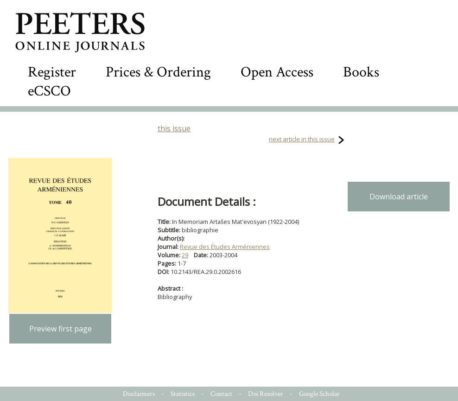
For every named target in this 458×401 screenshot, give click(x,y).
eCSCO (49, 91)
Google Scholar (319, 393)
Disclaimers (139, 393)
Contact (221, 393)
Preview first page (60, 329)
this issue (174, 128)
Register (52, 72)
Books (361, 72)
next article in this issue (302, 139)
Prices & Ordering (158, 72)
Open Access (277, 72)
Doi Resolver (265, 393)
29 (185, 255)
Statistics (183, 393)
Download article (398, 196)
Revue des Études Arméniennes (225, 246)
